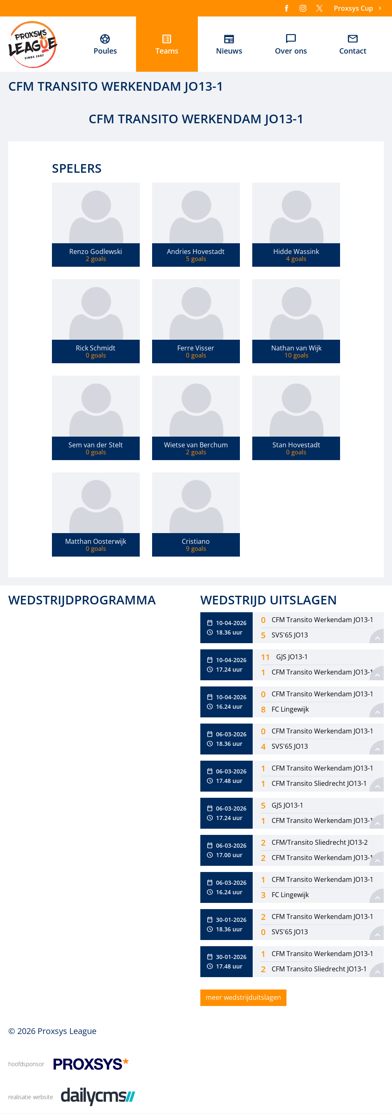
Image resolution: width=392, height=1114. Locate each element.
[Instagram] (303, 8)
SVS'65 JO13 (290, 634)
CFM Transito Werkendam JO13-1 (322, 619)
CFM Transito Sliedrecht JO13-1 (319, 783)
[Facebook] (286, 8)
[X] (319, 8)
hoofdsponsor (26, 1064)
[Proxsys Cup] (359, 8)
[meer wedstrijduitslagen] (243, 997)
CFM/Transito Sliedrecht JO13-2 (320, 842)
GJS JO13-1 (292, 656)
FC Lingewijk (290, 709)
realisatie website (30, 1097)
